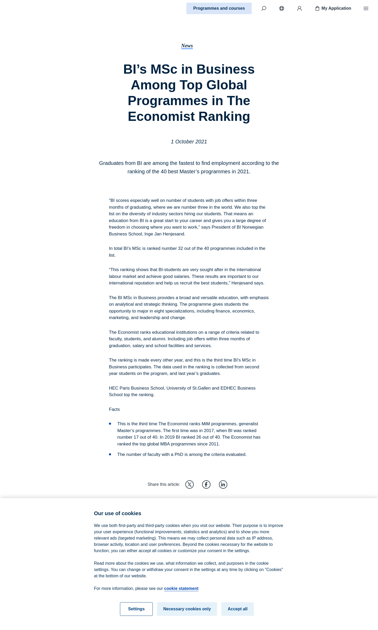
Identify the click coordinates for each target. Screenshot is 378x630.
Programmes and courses (219, 8)
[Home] (22, 8)
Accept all (238, 612)
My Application (332, 8)
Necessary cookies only (187, 612)
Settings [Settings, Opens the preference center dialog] (136, 612)
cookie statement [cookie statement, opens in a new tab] (181, 591)
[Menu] (366, 8)
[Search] (264, 8)
